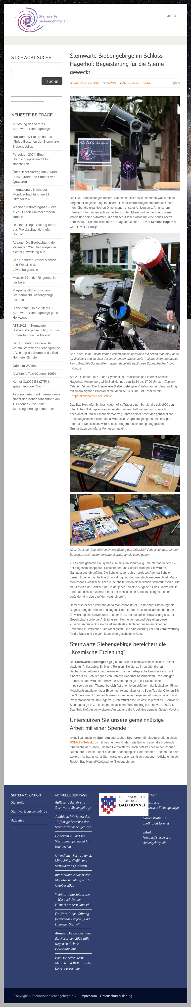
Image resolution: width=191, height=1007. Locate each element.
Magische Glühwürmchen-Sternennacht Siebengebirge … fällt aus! (35, 295)
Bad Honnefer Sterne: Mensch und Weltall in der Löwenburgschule (34, 264)
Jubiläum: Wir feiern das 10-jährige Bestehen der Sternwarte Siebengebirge (36, 141)
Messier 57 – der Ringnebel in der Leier (34, 280)
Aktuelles (130, 82)
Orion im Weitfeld (25, 365)
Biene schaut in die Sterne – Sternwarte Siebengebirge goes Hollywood (35, 312)
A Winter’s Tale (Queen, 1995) (34, 373)
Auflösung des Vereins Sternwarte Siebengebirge (31, 126)
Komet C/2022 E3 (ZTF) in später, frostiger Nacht (31, 384)
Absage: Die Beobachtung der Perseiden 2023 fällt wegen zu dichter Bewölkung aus (34, 247)
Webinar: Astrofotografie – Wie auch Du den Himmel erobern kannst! (34, 211)
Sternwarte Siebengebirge (29, 811)
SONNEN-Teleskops (84, 742)
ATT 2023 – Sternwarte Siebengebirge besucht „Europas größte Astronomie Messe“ (36, 330)
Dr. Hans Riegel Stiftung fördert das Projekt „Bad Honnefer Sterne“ (35, 229)
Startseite (17, 802)
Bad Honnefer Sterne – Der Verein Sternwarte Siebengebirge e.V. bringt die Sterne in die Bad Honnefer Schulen (36, 350)
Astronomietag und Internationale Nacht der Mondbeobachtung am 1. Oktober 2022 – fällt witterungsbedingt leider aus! (36, 401)
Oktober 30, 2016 (86, 82)
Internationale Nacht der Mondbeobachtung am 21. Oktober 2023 (31, 194)
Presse (145, 82)
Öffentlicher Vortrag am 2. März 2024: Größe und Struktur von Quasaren (35, 176)
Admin (111, 82)
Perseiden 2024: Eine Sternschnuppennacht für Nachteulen (31, 159)
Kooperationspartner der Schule (91, 396)
